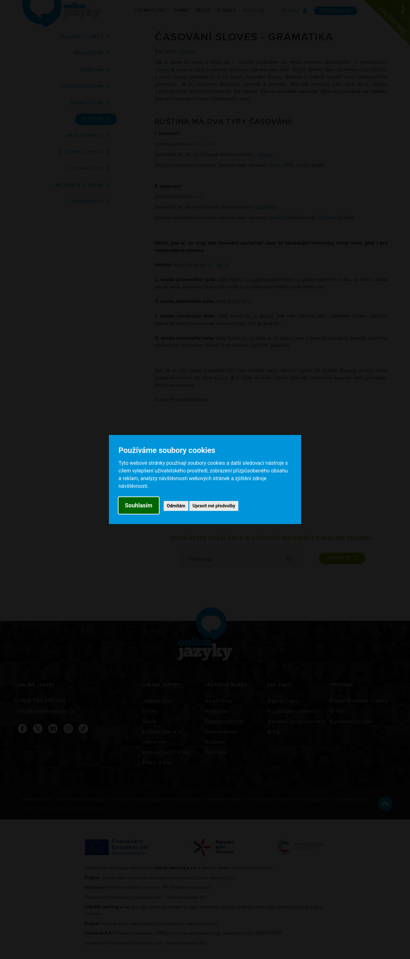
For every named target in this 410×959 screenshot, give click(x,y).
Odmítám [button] (176, 505)
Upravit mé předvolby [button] (214, 505)
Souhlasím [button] (138, 505)
